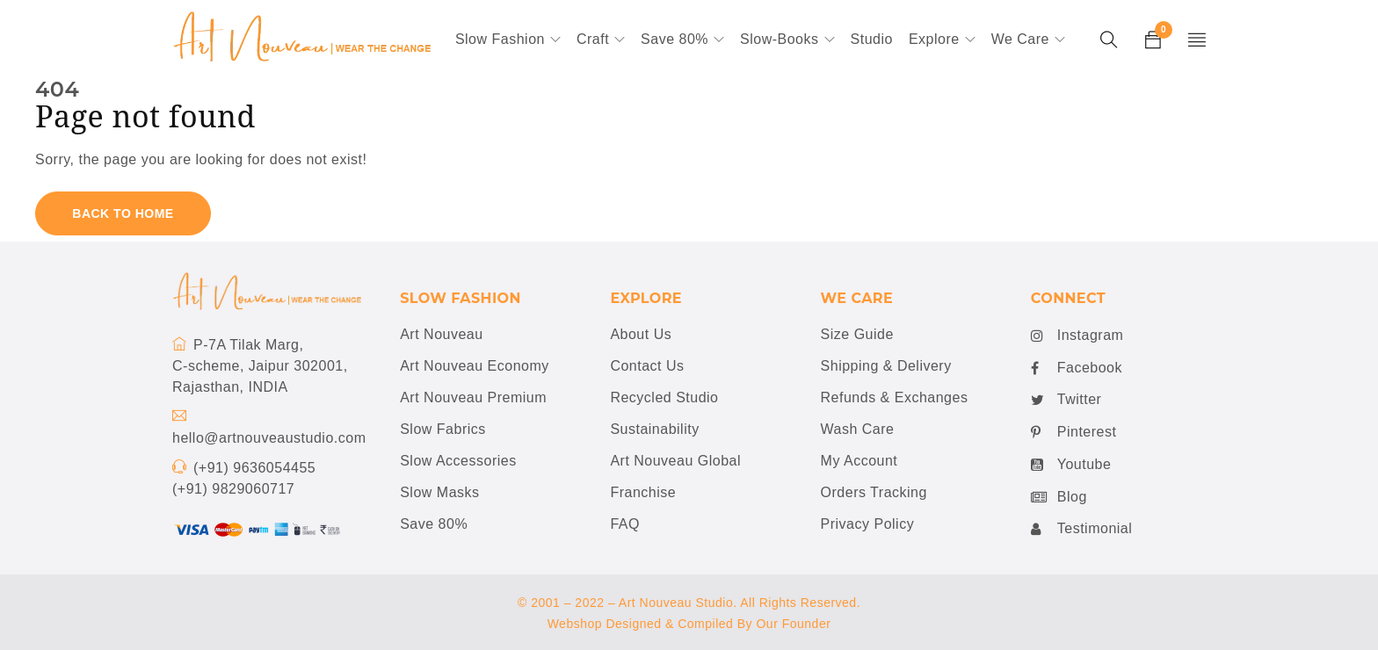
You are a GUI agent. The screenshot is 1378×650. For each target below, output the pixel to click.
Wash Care (858, 429)
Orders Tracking (874, 492)
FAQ (625, 523)
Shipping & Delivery (886, 365)
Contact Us (647, 365)
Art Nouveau (441, 334)
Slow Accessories (458, 460)
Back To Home (122, 213)
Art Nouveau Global (675, 460)
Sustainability (654, 429)
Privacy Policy (868, 523)
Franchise (643, 492)
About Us (640, 334)
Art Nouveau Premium (473, 397)
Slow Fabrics (443, 429)
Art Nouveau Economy (474, 365)
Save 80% (434, 523)
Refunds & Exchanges (894, 397)
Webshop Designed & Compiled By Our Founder (689, 624)
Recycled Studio (664, 397)
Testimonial (1082, 529)
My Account (859, 460)
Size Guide (857, 334)
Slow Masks (439, 492)
